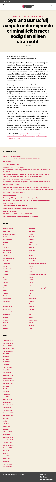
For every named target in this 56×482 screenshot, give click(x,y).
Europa (5, 280)
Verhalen (31, 301)
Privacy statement (45, 480)
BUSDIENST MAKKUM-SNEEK (12, 156)
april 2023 (6, 426)
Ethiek (5, 277)
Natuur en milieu (34, 245)
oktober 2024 (7, 378)
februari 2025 (7, 367)
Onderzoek (32, 253)
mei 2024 (6, 391)
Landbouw (6, 328)
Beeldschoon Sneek (9, 234)
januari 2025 (7, 370)
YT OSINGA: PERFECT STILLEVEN (13, 167)
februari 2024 (7, 400)
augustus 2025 (8, 351)
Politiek (31, 272)
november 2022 (8, 440)
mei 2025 (6, 359)
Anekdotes (6, 231)
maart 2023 (6, 429)
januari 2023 (7, 434)
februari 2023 (7, 432)
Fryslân (5, 293)
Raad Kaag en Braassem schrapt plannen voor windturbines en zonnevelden (26, 182)
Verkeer (31, 304)
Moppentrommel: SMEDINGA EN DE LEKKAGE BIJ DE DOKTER (21, 159)
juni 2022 (6, 453)
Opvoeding (32, 258)
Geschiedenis (7, 296)
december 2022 (8, 437)
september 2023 (8, 413)
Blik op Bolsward (8, 239)
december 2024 (8, 373)
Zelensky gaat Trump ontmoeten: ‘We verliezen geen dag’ (20, 198)
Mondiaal (31, 239)
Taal (30, 293)
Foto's (5, 290)
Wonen (31, 323)
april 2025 (6, 362)
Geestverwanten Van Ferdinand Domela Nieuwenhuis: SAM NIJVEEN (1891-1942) (28, 190)
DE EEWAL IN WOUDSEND (11, 164)
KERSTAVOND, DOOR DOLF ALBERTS (14, 192)
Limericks (32, 229)
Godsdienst (6, 301)
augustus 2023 (8, 416)
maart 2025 (6, 365)
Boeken (5, 242)
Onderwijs (32, 250)
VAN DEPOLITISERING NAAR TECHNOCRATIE (16, 179)
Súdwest (31, 290)
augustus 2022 (8, 448)
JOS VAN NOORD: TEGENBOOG (12, 184)
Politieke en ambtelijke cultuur (38, 274)
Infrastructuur (7, 307)
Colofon (41, 474)
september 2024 (8, 381)
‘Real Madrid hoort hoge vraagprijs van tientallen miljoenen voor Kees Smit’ (26, 187)
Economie (6, 272)
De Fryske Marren (8, 258)
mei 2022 (6, 456)
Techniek (31, 296)
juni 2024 (6, 389)
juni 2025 (6, 357)
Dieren (5, 266)
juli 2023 (6, 418)
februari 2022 (7, 464)
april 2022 (6, 459)
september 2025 (8, 348)
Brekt (8, 474)
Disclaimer (42, 477)
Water (31, 312)
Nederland (32, 247)
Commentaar (7, 250)
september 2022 (8, 445)
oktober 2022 (7, 443)
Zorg (30, 328)
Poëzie (31, 266)
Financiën (6, 288)
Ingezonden (6, 309)
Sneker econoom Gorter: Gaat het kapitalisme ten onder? (20, 209)
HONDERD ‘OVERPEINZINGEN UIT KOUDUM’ (16, 206)
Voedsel (31, 309)
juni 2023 (6, 421)
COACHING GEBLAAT (9, 195)
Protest (31, 277)
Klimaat (5, 323)
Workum (31, 325)
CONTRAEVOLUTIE (9, 203)
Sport (30, 285)
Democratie (6, 264)
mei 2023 (6, 424)
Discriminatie (7, 269)
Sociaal (31, 282)
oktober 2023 (7, 410)
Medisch (31, 237)
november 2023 (8, 408)
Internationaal (7, 312)
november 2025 (8, 343)
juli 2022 (6, 451)
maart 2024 (6, 397)
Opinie (31, 256)
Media (31, 234)
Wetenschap (33, 320)
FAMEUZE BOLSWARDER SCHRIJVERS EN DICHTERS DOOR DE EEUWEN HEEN (26, 200)
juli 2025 (6, 354)
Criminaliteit (16, 16)
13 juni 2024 (29, 46)
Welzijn (31, 317)
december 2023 (8, 405)
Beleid (5, 237)
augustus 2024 (8, 383)
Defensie (6, 261)
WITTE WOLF (7, 162)
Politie (31, 269)
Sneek (31, 280)
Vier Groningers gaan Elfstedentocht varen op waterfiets (20, 217)
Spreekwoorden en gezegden (38, 288)
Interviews (26, 16)
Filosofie (5, 285)
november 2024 (8, 375)
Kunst (4, 325)
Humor (5, 304)
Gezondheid (7, 299)
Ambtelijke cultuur (8, 229)
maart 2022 (6, 461)
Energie (5, 274)
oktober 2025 (7, 346)
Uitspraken (32, 299)
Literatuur (32, 231)
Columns (6, 247)
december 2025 (8, 340)
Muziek (31, 242)
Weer (30, 315)
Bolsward (6, 245)
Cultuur (5, 256)
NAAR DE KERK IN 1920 (10, 211)
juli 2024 (6, 386)
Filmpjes (5, 282)
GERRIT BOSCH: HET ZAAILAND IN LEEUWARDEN (18, 214)
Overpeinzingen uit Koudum (37, 264)
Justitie (41, 16)
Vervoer (31, 307)
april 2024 (6, 394)
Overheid (32, 261)
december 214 (7, 467)
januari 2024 (7, 402)
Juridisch (34, 16)
